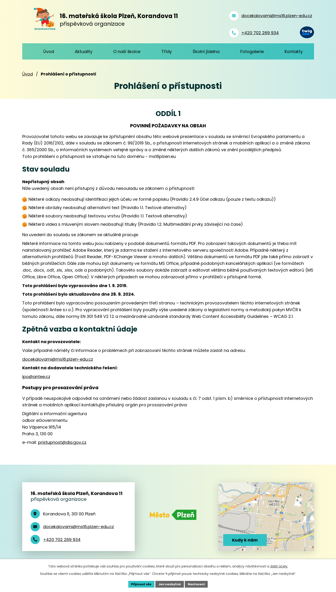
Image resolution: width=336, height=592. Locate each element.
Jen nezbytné (170, 583)
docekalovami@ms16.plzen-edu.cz (57, 359)
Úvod (27, 74)
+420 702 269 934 (62, 539)
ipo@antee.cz (36, 376)
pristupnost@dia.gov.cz (62, 442)
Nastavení (198, 583)
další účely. (279, 565)
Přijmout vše (139, 583)
